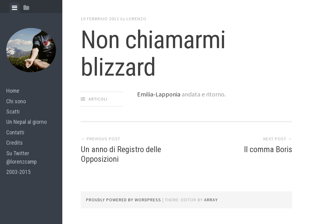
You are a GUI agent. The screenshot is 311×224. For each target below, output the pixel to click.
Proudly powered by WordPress (123, 200)
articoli (98, 99)
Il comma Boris (268, 149)
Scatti (13, 111)
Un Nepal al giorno (26, 122)
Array (211, 200)
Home (12, 90)
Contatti (15, 132)
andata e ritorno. (204, 94)
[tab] (14, 7)
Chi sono (16, 101)
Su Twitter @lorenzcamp (21, 157)
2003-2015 (18, 172)
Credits (14, 142)
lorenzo (136, 18)
